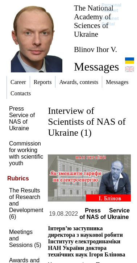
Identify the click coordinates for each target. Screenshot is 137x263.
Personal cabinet (111, 7)
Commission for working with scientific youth (26, 153)
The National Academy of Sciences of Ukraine (93, 21)
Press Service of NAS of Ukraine (22, 118)
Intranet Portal (110, 21)
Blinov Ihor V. (95, 49)
